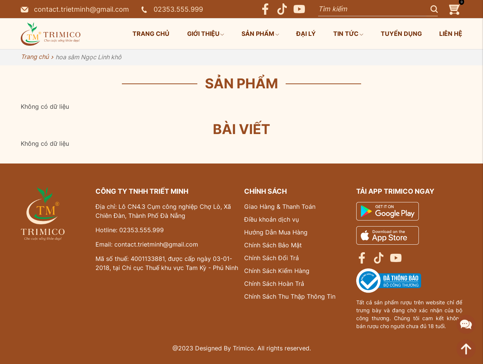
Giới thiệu (205, 33)
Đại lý (306, 33)
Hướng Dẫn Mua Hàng (276, 232)
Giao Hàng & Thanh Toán (279, 206)
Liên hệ (450, 33)
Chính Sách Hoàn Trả (274, 283)
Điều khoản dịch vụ (271, 219)
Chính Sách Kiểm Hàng (276, 271)
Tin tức (348, 33)
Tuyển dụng (401, 33)
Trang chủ (150, 33)
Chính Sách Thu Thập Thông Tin (289, 296)
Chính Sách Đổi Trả (271, 258)
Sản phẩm (260, 33)
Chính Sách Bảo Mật (273, 245)
